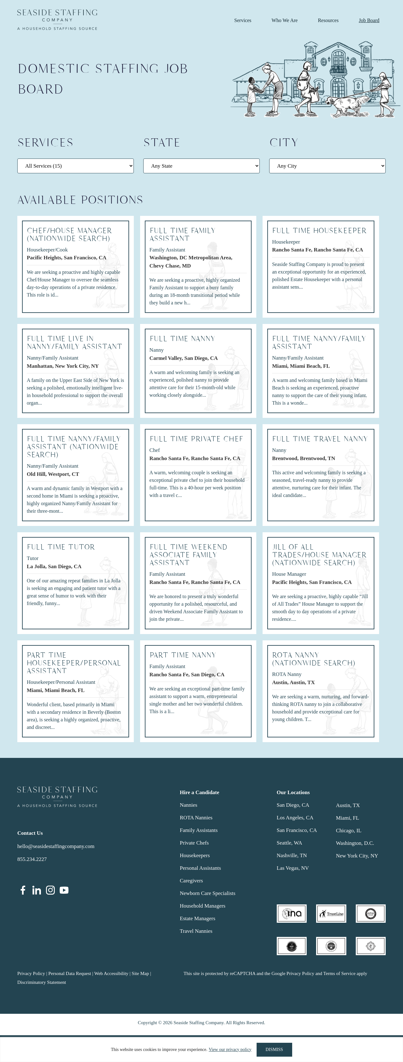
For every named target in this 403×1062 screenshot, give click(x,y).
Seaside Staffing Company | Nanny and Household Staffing (57, 19)
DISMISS (274, 1049)
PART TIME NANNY (183, 655)
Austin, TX (348, 805)
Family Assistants (199, 830)
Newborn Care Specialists (208, 893)
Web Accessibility (111, 973)
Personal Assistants (200, 868)
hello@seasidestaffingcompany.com (55, 846)
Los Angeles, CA (295, 818)
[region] (201, 1049)
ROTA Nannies (196, 818)
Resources (328, 20)
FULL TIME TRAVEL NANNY (320, 439)
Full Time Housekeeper (319, 230)
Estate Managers (197, 918)
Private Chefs (194, 843)
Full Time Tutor (61, 547)
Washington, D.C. (355, 843)
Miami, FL (347, 818)
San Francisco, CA (297, 830)
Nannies (188, 805)
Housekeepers (195, 855)
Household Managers (202, 906)
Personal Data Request (69, 973)
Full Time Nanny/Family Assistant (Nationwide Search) (74, 447)
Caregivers (191, 881)
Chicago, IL (348, 831)
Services (242, 20)
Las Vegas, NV (293, 868)
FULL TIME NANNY (182, 339)
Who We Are (285, 20)
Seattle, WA (289, 843)
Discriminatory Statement (41, 982)
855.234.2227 (32, 859)
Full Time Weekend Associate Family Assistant (188, 555)
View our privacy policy (230, 1049)
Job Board (369, 20)
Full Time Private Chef (196, 439)
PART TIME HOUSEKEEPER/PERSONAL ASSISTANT (74, 663)
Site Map (140, 973)
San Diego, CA (293, 805)
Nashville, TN (292, 855)
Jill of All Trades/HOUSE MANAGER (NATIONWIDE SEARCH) (319, 555)
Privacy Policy (31, 973)
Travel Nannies (196, 931)
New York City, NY (357, 856)
